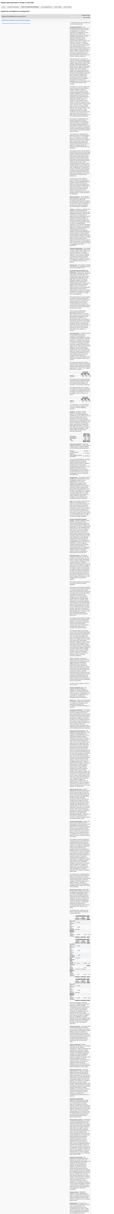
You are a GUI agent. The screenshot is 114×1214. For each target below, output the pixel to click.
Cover (3, 7)
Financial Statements (13, 7)
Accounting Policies (46, 7)
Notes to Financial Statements (30, 7)
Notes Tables (58, 7)
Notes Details (67, 7)
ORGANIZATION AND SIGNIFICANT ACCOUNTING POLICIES (16, 23)
